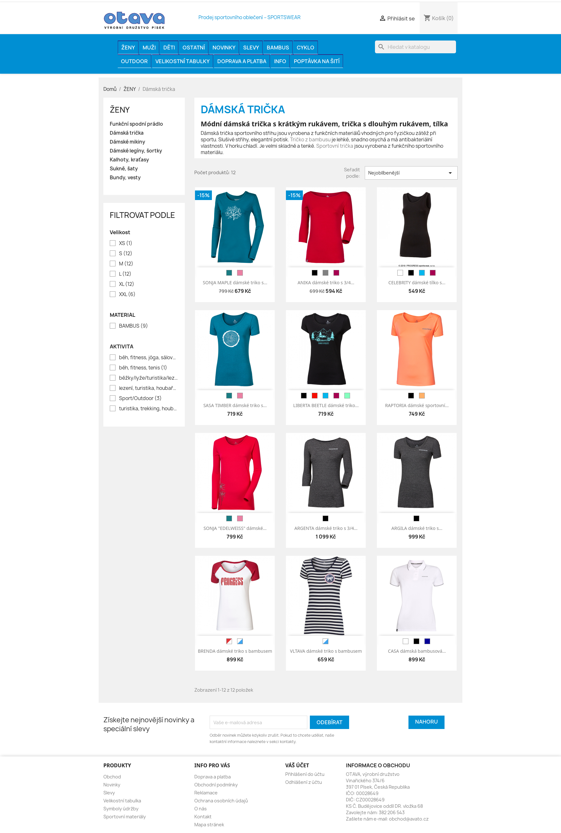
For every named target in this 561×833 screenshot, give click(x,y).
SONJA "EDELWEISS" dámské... (235, 528)
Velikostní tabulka (122, 801)
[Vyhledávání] (415, 47)
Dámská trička (127, 133)
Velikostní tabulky (182, 61)
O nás (200, 809)
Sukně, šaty (124, 169)
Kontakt (203, 817)
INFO (280, 61)
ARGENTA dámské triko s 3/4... (326, 528)
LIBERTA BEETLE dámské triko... (326, 405)
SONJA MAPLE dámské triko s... (235, 282)
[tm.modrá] (427, 641)
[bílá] (400, 273)
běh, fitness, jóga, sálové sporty (148, 357)
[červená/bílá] (229, 641)
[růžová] (240, 273)
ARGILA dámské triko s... (417, 528)
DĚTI (169, 47)
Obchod (112, 777)
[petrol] (229, 273)
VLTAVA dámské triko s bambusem (326, 651)
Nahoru (426, 721)
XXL (127, 294)
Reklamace (206, 793)
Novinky (224, 47)
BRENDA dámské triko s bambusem (235, 651)
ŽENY (128, 47)
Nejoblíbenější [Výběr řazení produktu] (411, 173)
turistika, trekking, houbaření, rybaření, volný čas (148, 408)
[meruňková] (422, 395)
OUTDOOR (134, 61)
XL (126, 284)
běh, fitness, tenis (143, 368)
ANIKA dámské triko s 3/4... (326, 282)
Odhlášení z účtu (303, 782)
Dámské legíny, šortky (136, 151)
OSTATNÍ (194, 47)
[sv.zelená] (347, 395)
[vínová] (336, 273)
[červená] (315, 395)
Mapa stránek (209, 825)
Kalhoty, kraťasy (129, 160)
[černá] (315, 273)
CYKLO (305, 47)
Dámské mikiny (127, 142)
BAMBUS (278, 47)
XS (125, 243)
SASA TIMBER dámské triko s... (235, 405)
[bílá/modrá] (240, 641)
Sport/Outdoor (140, 398)
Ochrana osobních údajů (221, 801)
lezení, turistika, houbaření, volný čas (148, 388)
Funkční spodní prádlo (136, 124)
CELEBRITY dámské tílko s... (416, 282)
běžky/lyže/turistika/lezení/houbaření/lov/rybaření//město (148, 378)
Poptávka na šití (317, 61)
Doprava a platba (241, 61)
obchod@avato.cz (409, 819)
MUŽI (149, 47)
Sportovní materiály (124, 817)
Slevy (251, 47)
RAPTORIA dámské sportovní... (417, 405)
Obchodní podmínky (216, 785)
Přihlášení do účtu (305, 774)
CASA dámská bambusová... (417, 651)
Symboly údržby (120, 809)
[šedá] (325, 273)
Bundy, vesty (125, 178)
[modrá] (422, 273)
